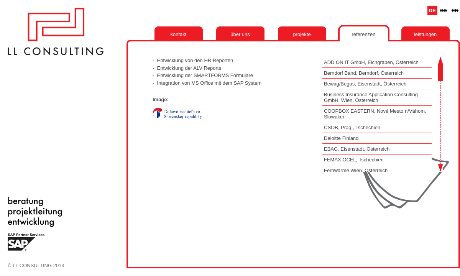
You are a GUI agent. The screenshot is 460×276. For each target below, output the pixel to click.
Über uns (240, 34)
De (432, 10)
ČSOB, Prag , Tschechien (352, 127)
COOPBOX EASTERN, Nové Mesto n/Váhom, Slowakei (375, 114)
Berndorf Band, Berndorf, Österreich (364, 73)
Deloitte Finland (341, 138)
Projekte (301, 34)
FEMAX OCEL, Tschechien (354, 160)
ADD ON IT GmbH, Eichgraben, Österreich (371, 62)
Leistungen (425, 34)
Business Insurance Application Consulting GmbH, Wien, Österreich (371, 97)
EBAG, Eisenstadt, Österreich (356, 149)
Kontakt (179, 34)
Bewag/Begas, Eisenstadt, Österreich (365, 84)
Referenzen (363, 34)
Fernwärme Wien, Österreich (356, 170)
